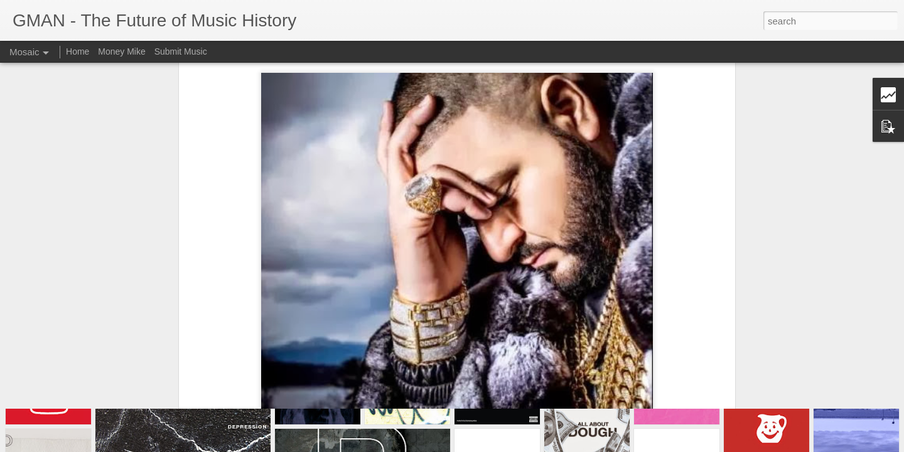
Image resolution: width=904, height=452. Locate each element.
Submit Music (180, 51)
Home (77, 51)
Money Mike (121, 51)
